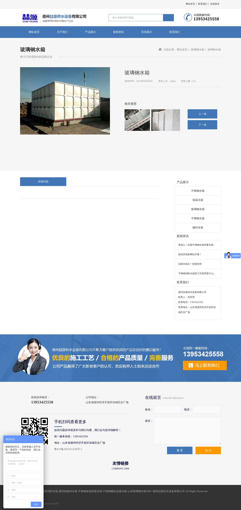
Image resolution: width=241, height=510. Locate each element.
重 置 (180, 450)
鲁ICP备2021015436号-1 (68, 449)
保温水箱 (197, 200)
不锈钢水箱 (198, 190)
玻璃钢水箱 (198, 209)
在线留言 (215, 4)
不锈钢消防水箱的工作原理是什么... (196, 273)
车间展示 (146, 32)
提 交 (208, 450)
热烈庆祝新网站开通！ (190, 254)
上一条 (202, 113)
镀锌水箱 (197, 227)
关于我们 (62, 32)
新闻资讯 (118, 32)
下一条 (202, 124)
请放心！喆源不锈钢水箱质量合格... (196, 245)
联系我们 (202, 4)
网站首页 (190, 4)
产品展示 (90, 32)
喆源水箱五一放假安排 (190, 264)
